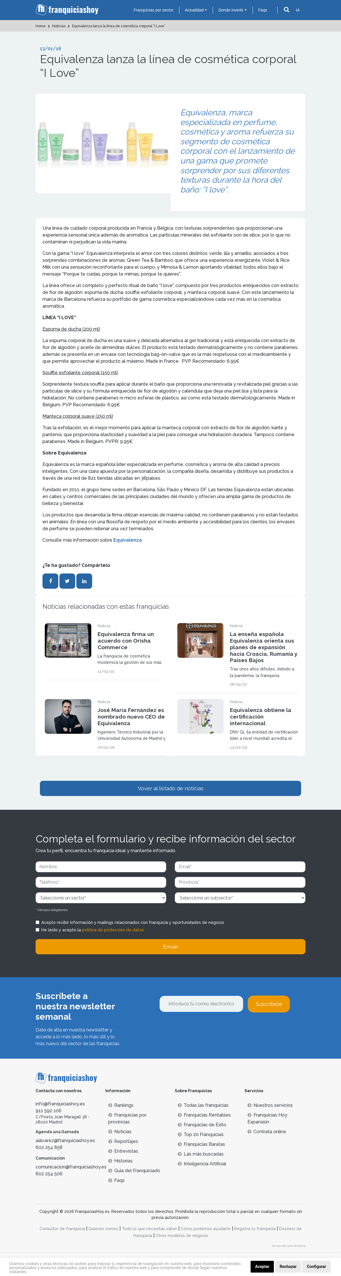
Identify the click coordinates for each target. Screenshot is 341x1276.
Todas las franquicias (203, 1105)
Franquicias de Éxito (202, 1124)
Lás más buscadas (201, 1154)
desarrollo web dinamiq (288, 1245)
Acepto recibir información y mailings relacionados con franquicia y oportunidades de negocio (132, 922)
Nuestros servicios (270, 1105)
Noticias (119, 1131)
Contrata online (266, 1131)
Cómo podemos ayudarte (206, 1228)
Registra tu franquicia (255, 1228)
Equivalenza (127, 540)
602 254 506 (49, 1174)
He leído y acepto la (92, 930)
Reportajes (123, 1141)
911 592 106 (48, 1110)
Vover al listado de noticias (171, 788)
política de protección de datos (113, 930)
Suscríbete (269, 1004)
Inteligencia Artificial (202, 1163)
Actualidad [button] (194, 10)
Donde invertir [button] (230, 10)
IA (298, 10)
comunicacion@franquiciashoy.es (71, 1167)
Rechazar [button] (288, 1266)
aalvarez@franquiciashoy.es (65, 1140)
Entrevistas (123, 1151)
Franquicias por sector (153, 10)
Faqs (262, 10)
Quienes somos (103, 1228)
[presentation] (203, 1028)
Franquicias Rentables (204, 1115)
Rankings (120, 1105)
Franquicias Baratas (201, 1144)
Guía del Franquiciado (134, 1170)
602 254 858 (49, 1147)
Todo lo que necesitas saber (149, 1228)
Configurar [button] (316, 1266)
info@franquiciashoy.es (60, 1104)
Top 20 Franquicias (201, 1134)
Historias (120, 1161)
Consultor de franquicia (62, 1228)
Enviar (170, 947)
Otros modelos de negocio (182, 1235)
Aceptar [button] (262, 1266)
